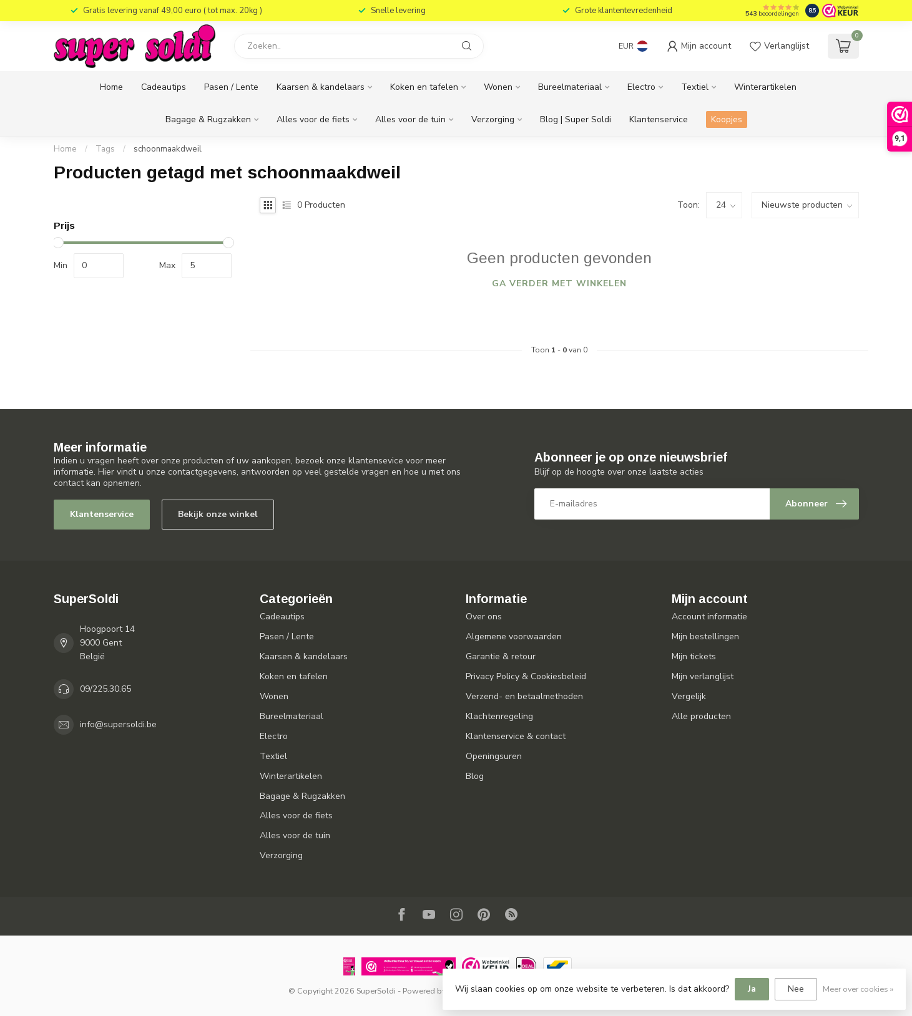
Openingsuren (494, 756)
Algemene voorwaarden (514, 636)
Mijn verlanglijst (702, 676)
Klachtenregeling (499, 716)
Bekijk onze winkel (218, 514)
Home (111, 87)
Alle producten (701, 716)
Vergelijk (689, 696)
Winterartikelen (765, 87)
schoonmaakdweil (168, 149)
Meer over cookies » (858, 989)
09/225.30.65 (105, 689)
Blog (475, 776)
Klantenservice (658, 119)
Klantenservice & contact (516, 736)
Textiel (695, 87)
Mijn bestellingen (705, 636)
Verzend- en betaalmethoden (524, 696)
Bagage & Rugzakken (208, 119)
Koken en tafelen (424, 87)
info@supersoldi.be (118, 724)
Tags (105, 149)
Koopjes (726, 119)
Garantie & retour (501, 656)
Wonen (498, 87)
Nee (796, 989)
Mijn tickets (694, 656)
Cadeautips (163, 87)
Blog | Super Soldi (575, 119)
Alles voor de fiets (313, 119)
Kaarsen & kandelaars (321, 87)
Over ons (484, 616)
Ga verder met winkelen (559, 283)
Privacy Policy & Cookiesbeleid (526, 676)
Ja (752, 989)
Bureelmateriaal (570, 87)
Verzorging (492, 119)
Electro (641, 87)
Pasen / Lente (231, 87)
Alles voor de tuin (410, 119)
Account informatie (709, 616)
